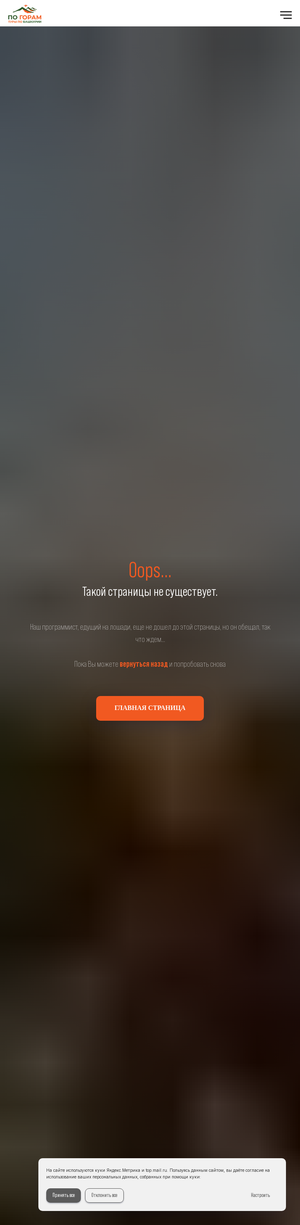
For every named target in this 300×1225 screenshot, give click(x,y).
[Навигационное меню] (286, 15)
